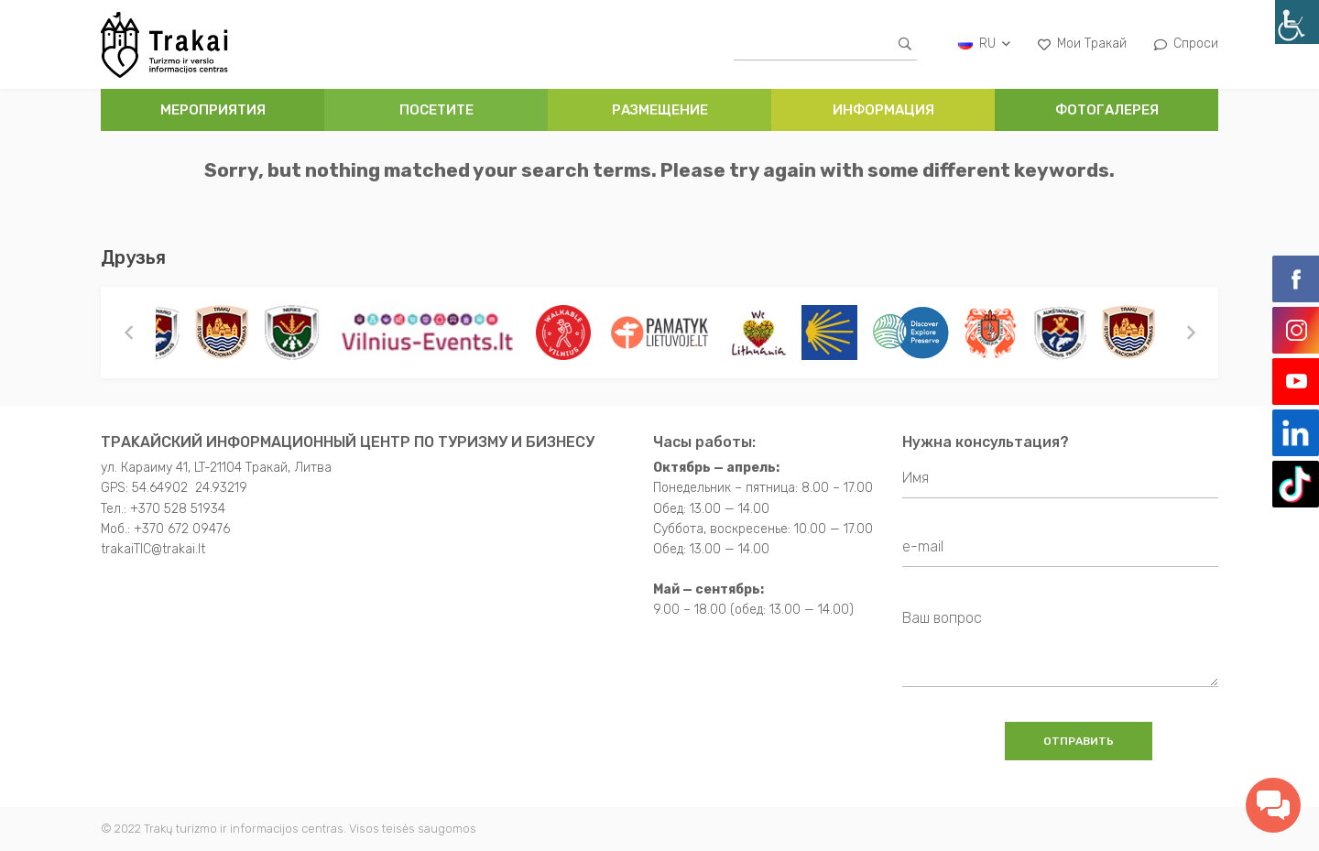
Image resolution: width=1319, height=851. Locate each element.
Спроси (1186, 43)
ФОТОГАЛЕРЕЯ (1107, 110)
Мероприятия (213, 110)
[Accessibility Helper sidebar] (1297, 22)
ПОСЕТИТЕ (436, 110)
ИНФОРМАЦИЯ (883, 110)
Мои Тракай (1082, 43)
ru (984, 43)
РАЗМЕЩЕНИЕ (660, 110)
